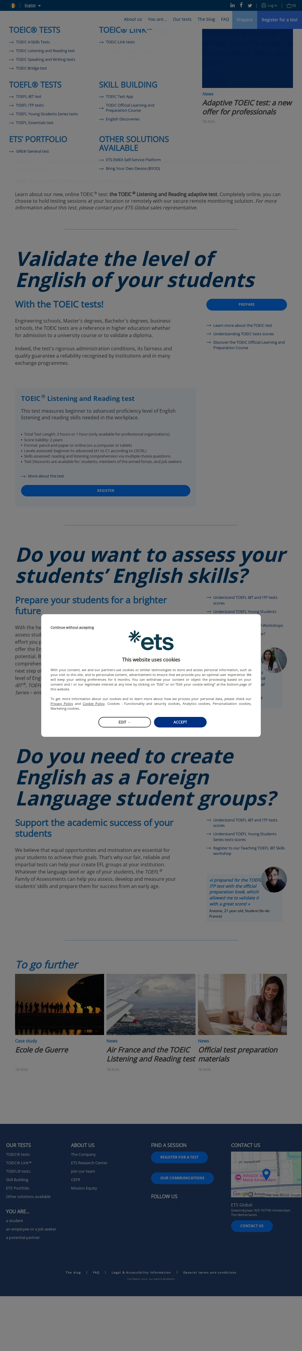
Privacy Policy (62, 703)
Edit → (125, 722)
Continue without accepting (72, 628)
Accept (180, 722)
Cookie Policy (94, 703)
